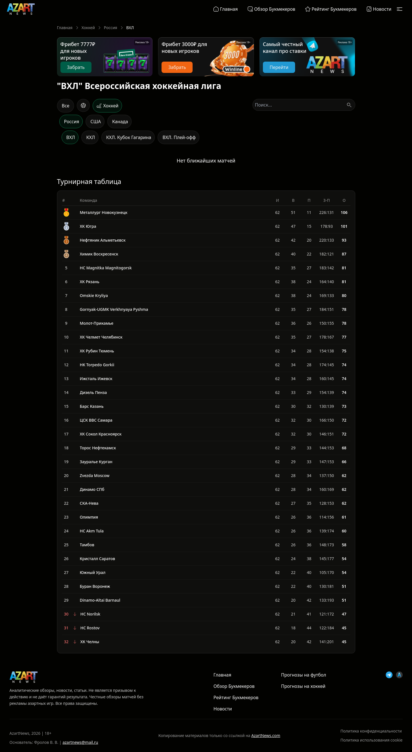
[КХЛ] (90, 137)
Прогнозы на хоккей (303, 686)
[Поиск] (349, 105)
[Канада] (119, 121)
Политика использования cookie (372, 740)
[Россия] (71, 121)
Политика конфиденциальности (371, 731)
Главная (65, 27)
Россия (110, 27)
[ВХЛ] (70, 137)
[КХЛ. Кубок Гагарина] (128, 137)
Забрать (76, 67)
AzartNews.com (265, 735)
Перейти (279, 67)
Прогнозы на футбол (303, 675)
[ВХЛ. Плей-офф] (178, 137)
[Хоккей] (107, 105)
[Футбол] (83, 105)
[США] (95, 121)
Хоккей (88, 27)
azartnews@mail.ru (80, 742)
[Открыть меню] (399, 9)
